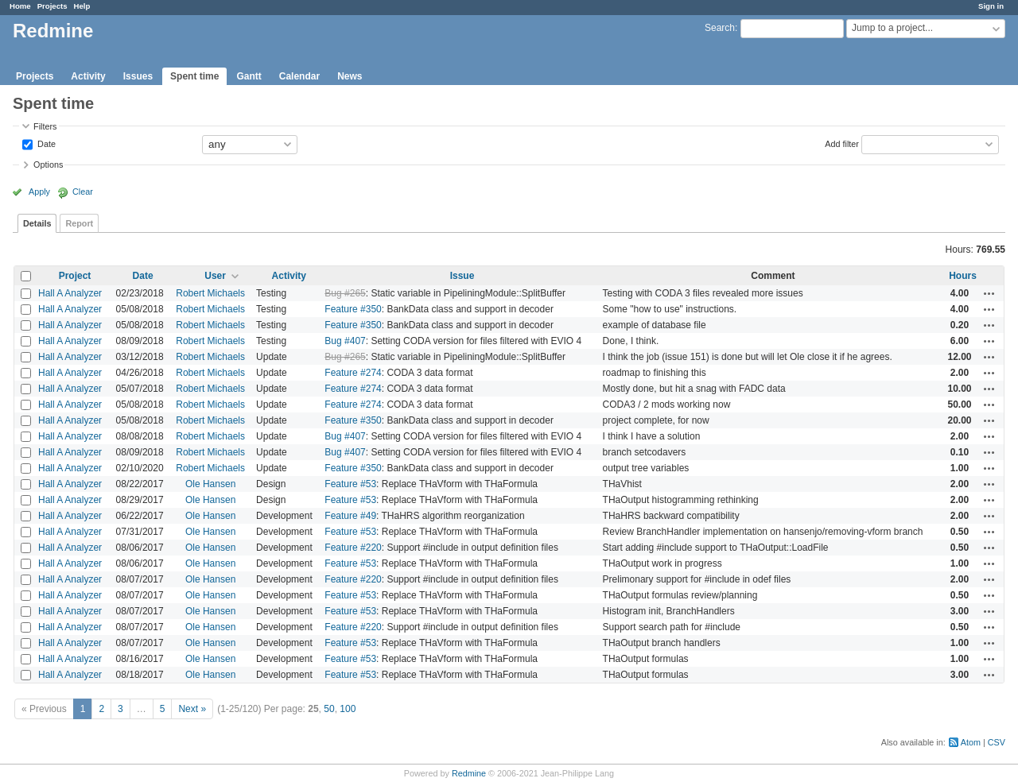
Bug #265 (344, 293)
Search (720, 27)
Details (37, 223)
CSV (996, 742)
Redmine (469, 773)
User (215, 275)
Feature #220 (352, 547)
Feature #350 (352, 309)
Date (45, 143)
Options (48, 164)
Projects (52, 6)
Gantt (248, 76)
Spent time (194, 76)
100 (348, 708)
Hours (963, 275)
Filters (44, 126)
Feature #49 (350, 515)
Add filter (842, 143)
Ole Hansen (210, 484)
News (349, 76)
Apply (39, 191)
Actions (989, 293)
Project (75, 275)
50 (329, 708)
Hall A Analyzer (70, 293)
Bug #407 (344, 340)
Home (20, 6)
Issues (138, 76)
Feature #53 (350, 484)
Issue (462, 275)
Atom (971, 742)
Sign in (991, 6)
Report (79, 223)
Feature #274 (352, 372)
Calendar (299, 76)
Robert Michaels (210, 293)
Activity (88, 76)
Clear (82, 191)
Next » (192, 708)
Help (82, 6)
